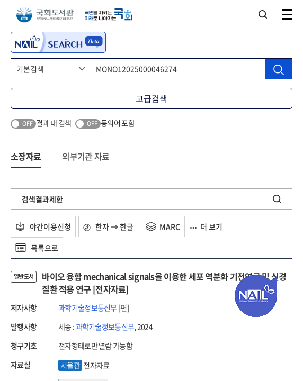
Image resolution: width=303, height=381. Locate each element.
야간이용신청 (43, 226)
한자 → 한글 (108, 226)
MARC (163, 226)
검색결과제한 (42, 199)
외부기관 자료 (85, 156)
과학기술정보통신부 (87, 307)
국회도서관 (45, 14)
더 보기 (206, 226)
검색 (262, 14)
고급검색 (151, 98)
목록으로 (36, 247)
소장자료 (26, 156)
